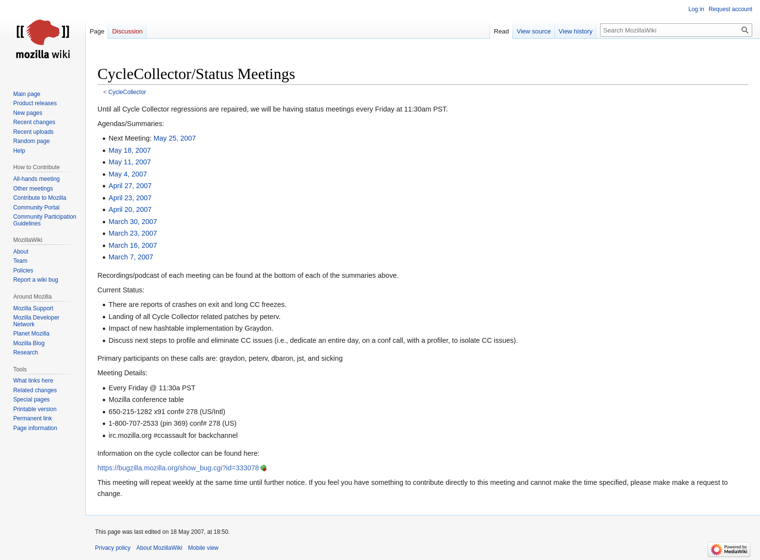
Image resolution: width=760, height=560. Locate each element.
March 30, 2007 (133, 221)
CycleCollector (127, 92)
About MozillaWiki (159, 547)
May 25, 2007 (175, 138)
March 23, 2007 (133, 233)
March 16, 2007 (133, 245)
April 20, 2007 (130, 209)
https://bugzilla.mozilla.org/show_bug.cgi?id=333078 (178, 468)
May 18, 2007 (130, 150)
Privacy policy (112, 547)
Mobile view (203, 547)
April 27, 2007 (130, 186)
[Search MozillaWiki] (676, 30)
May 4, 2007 (128, 174)
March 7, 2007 (131, 257)
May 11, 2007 (130, 162)
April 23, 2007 (130, 198)
